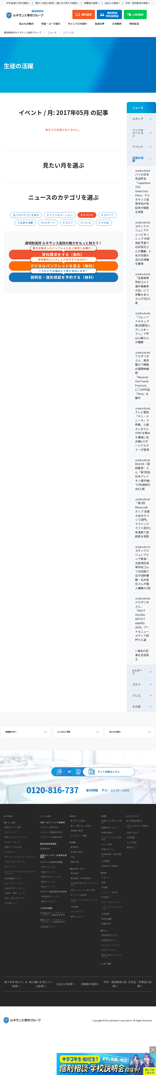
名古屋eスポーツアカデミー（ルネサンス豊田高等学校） (53, 944)
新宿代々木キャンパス (51, 907)
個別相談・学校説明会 (81, 920)
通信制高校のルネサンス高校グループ (22, 32)
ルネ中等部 (132, 874)
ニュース (52, 32)
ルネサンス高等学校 (49, 858)
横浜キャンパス (48, 912)
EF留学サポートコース (15, 923)
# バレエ (86, 222)
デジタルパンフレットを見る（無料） (63, 265)
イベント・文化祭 (109, 929)
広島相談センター (48, 957)
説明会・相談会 (44, 779)
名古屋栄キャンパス (50, 927)
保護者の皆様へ (92, 2)
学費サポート (107, 881)
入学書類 (105, 893)
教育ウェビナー (78, 958)
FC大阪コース (11, 938)
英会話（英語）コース (15, 928)
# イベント (87, 215)
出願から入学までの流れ (111, 854)
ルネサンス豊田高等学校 (51, 862)
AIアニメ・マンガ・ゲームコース (20, 892)
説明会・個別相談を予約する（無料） (63, 277)
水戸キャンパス (48, 897)
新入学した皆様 (78, 853)
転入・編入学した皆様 (81, 858)
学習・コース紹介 (50, 23)
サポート (105, 914)
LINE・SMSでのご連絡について (138, 859)
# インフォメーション (60, 215)
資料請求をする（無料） (63, 253)
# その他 (104, 222)
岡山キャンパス (48, 917)
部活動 (104, 924)
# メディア (107, 215)
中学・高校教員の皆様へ (137, 2)
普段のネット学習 (13, 862)
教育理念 (75, 884)
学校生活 (134, 23)
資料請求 (112, 779)
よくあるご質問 (79, 734)
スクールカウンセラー (111, 939)
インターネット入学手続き (111, 870)
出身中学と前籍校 (109, 898)
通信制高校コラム (109, 977)
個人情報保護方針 (135, 853)
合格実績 (105, 950)
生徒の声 (99, 23)
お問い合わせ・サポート (82, 908)
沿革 (73, 894)
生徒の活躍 (137, 159)
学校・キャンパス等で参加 (83, 931)
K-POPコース (11, 887)
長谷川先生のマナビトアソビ (111, 997)
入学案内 (117, 23)
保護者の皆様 (77, 862)
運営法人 (131, 879)
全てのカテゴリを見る (26, 215)
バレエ (136, 695)
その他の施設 (46, 938)
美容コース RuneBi (13, 882)
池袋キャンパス (48, 902)
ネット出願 (106, 876)
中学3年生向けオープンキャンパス (84, 926)
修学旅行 (105, 934)
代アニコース (11, 902)
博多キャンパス (48, 932)
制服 (103, 919)
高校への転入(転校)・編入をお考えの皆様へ (57, 2)
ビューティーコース (14, 918)
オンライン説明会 (79, 936)
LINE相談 (75, 948)
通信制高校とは (108, 981)
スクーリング (11, 867)
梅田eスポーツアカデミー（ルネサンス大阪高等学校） (53, 951)
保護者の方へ (27, 734)
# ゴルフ (68, 222)
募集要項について (109, 859)
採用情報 (131, 869)
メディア (137, 119)
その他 (136, 706)
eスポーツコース (12, 877)
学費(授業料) (107, 864)
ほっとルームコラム (110, 986)
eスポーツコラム (109, 991)
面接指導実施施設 (48, 874)
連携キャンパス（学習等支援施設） (53, 886)
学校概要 (74, 877)
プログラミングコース (15, 897)
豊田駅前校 (45, 879)
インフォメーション (137, 132)
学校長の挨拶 (77, 889)
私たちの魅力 (26, 23)
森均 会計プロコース (15, 933)
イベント (137, 147)
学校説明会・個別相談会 (111, 887)
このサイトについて (136, 846)
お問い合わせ (133, 864)
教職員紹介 (106, 960)
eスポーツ (137, 671)
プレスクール (77, 953)
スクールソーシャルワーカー (111, 945)
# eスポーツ (48, 222)
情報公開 (75, 898)
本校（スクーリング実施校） (53, 853)
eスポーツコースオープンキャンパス (84, 942)
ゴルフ (136, 684)
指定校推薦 (106, 955)
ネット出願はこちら (78, 796)
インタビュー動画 (79, 867)
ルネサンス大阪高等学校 (51, 867)
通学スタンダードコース (16, 872)
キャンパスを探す (77, 23)
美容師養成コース (13, 913)
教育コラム (106, 970)
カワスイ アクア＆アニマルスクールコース (20, 908)
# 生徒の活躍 (25, 222)
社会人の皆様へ (112, 2)
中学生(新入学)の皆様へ (18, 2)
